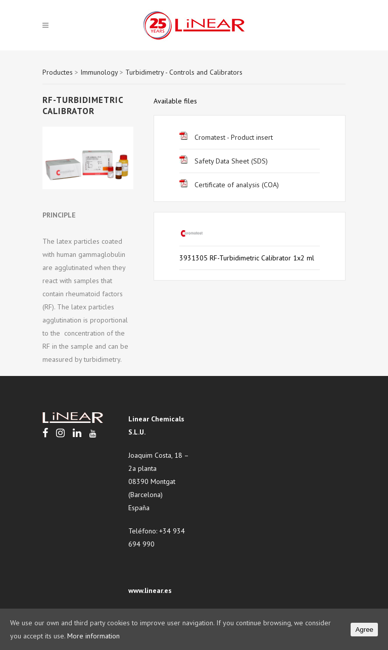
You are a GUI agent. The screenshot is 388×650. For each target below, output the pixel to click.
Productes (57, 72)
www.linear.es (150, 590)
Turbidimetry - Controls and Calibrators (184, 72)
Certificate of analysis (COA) (229, 184)
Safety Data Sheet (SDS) (223, 161)
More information (93, 635)
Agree (364, 629)
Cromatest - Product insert (226, 137)
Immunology (99, 72)
